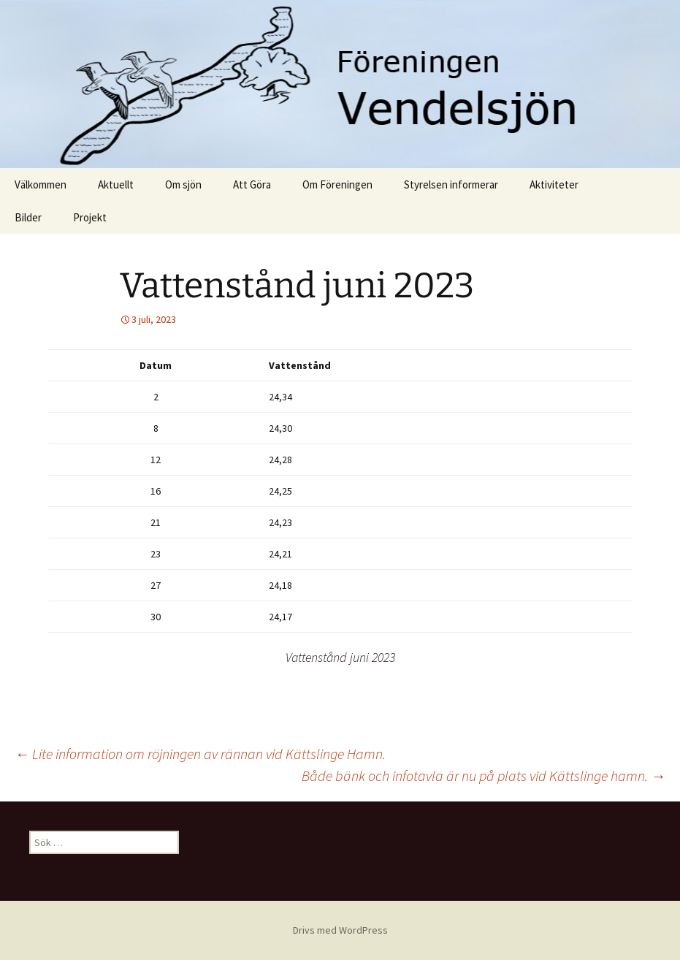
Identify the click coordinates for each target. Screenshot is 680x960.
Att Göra (252, 184)
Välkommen (40, 184)
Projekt (90, 217)
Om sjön (183, 184)
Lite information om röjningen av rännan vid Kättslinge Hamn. (200, 753)
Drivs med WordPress (340, 930)
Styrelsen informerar (451, 184)
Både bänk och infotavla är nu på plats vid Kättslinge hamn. (483, 775)
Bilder (28, 217)
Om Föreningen (337, 184)
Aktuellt (116, 184)
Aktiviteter (554, 184)
